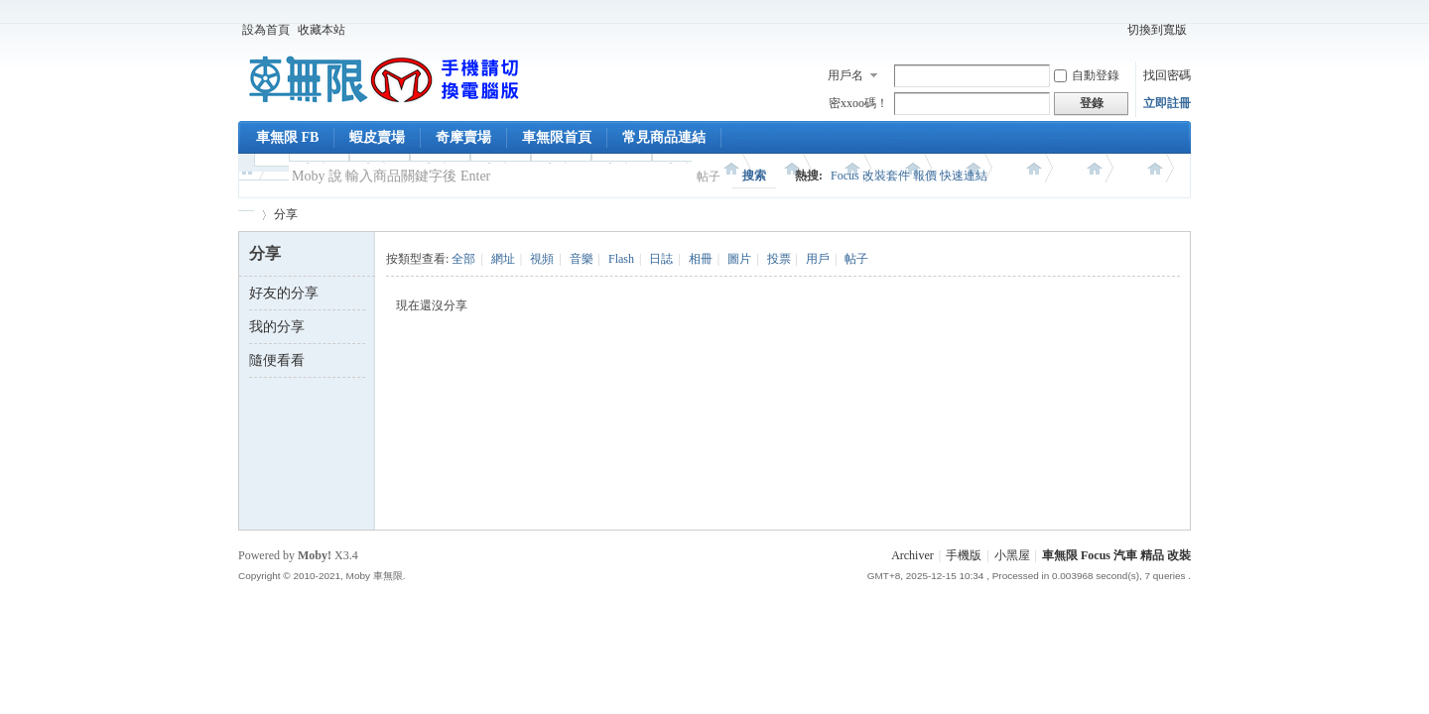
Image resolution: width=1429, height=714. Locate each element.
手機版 (963, 555)
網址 (503, 259)
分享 (286, 214)
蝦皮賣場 (377, 137)
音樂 (581, 259)
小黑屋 (1012, 555)
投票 (779, 259)
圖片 (739, 259)
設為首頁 (266, 30)
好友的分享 (284, 293)
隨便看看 (277, 360)
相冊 (701, 259)
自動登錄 (1086, 75)
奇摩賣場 (463, 137)
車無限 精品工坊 (246, 214)
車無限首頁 (556, 137)
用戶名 (845, 75)
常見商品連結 (664, 137)
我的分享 (277, 326)
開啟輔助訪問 (1114, 30)
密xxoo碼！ (858, 103)
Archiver (912, 555)
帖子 (708, 176)
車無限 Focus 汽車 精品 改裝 (1116, 555)
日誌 (661, 259)
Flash (621, 259)
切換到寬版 (1157, 30)
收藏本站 (321, 30)
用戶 (818, 259)
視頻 (542, 259)
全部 (463, 259)
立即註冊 (1167, 103)
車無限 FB (287, 137)
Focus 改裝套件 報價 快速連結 (909, 175)
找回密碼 (1167, 75)
